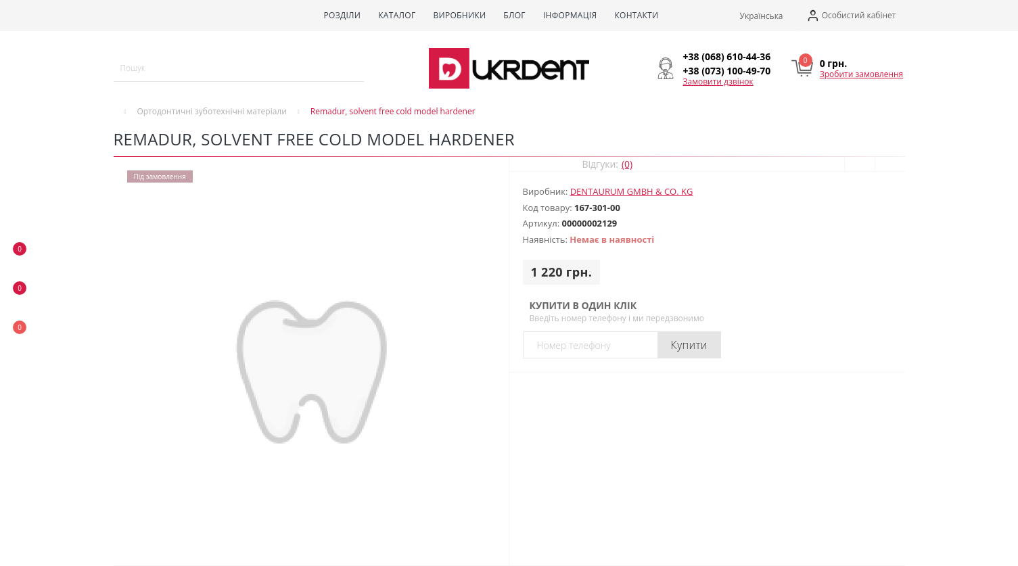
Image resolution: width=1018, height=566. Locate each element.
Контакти (636, 15)
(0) (627, 164)
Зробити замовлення (862, 74)
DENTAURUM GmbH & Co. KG (631, 191)
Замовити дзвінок (718, 81)
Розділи (342, 15)
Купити (689, 344)
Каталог (396, 15)
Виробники (459, 15)
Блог (514, 15)
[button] (851, 16)
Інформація (570, 15)
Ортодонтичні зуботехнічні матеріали (211, 111)
